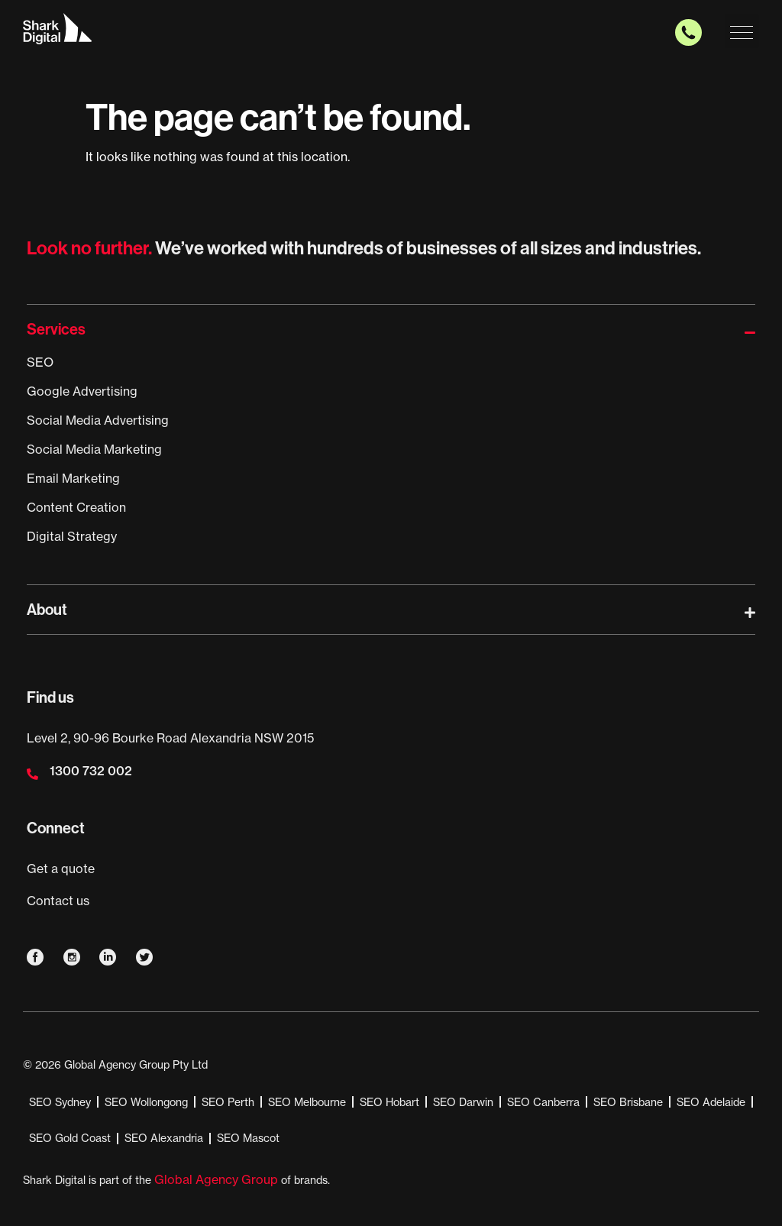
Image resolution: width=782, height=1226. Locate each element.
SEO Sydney (60, 1102)
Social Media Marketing (94, 449)
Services (56, 329)
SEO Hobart (389, 1102)
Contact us (58, 900)
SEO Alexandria (163, 1138)
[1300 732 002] (32, 774)
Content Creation (76, 507)
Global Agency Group (216, 1179)
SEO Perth (228, 1102)
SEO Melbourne (307, 1102)
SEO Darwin (463, 1102)
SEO (40, 362)
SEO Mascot (248, 1138)
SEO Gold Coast (70, 1138)
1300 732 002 (91, 770)
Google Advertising (82, 391)
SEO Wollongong (146, 1102)
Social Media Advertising (98, 420)
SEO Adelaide (711, 1102)
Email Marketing (73, 478)
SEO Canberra (543, 1102)
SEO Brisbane (628, 1102)
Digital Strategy (72, 536)
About (47, 609)
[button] (742, 31)
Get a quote (61, 868)
